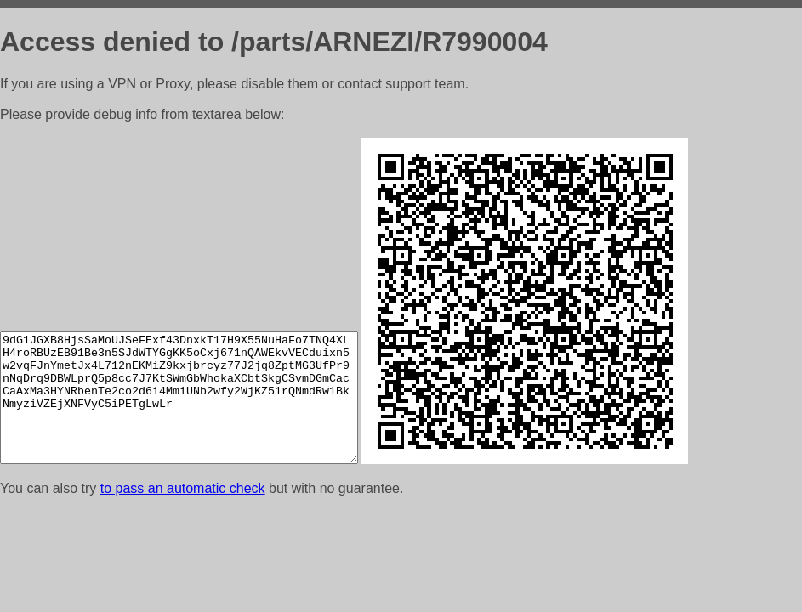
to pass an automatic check (182, 488)
